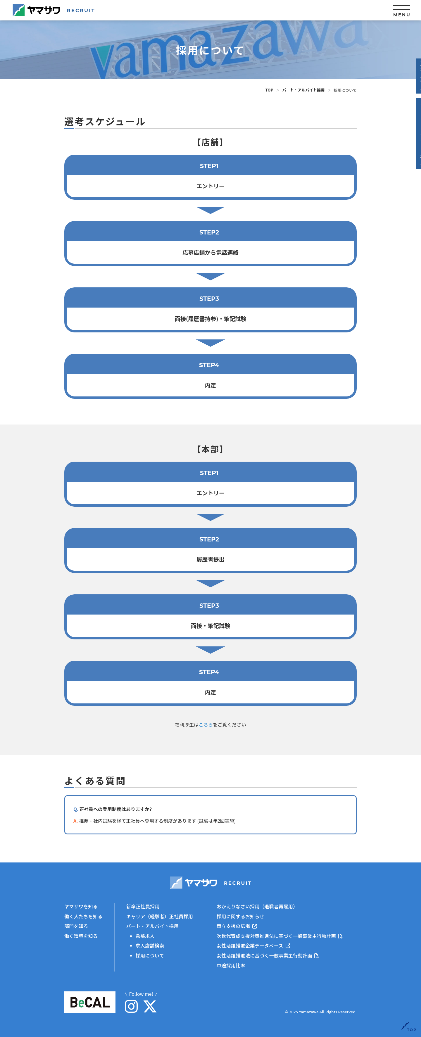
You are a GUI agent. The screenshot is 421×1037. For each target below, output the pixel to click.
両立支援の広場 (237, 925)
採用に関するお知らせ (240, 915)
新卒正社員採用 (143, 906)
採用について (150, 955)
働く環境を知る (81, 935)
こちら (206, 724)
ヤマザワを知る (81, 906)
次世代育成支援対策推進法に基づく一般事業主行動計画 (280, 935)
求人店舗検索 (150, 945)
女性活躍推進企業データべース (253, 945)
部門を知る (76, 925)
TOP (269, 90)
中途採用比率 (231, 965)
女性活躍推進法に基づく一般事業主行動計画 (268, 955)
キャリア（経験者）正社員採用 (159, 915)
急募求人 (145, 935)
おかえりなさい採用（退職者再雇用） (257, 906)
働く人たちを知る (83, 915)
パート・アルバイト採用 (303, 90)
